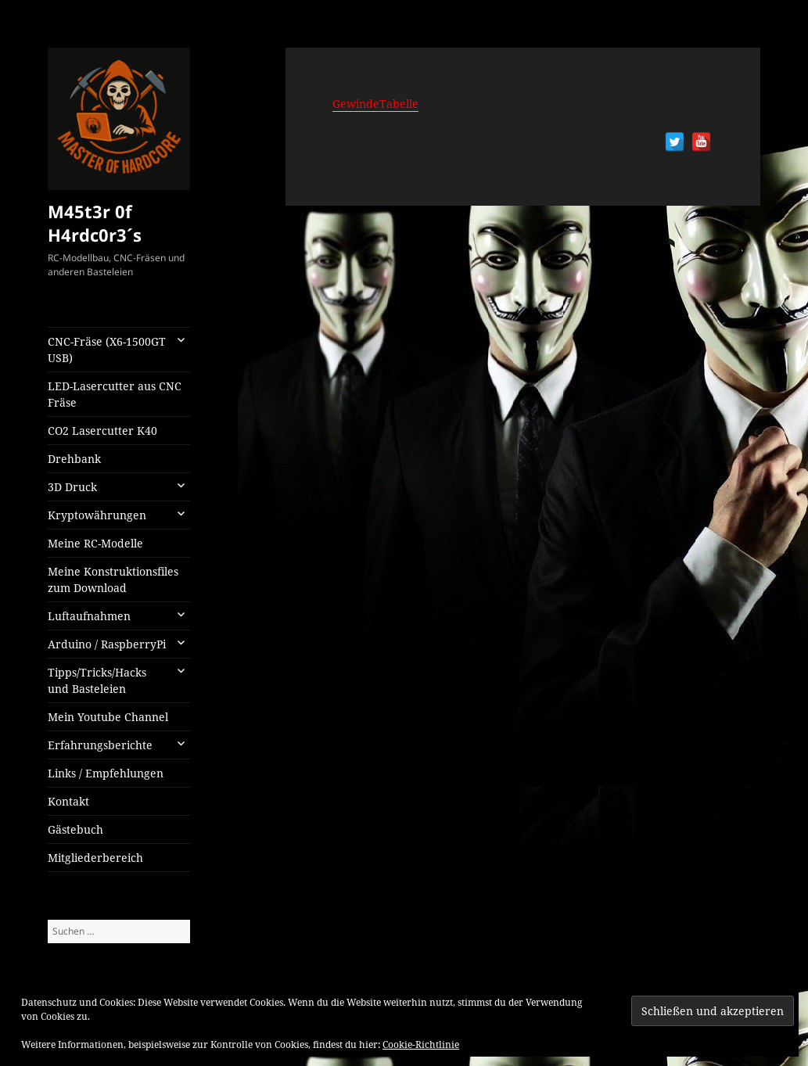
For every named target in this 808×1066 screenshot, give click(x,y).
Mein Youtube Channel (108, 716)
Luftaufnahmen (89, 615)
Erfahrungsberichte (100, 745)
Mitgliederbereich (95, 857)
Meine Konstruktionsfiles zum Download (113, 579)
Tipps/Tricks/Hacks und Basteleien (97, 680)
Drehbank (74, 458)
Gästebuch (75, 829)
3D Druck (72, 486)
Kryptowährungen (97, 515)
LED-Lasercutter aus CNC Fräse (114, 394)
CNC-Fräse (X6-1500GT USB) (107, 349)
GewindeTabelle (375, 103)
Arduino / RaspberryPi (107, 644)
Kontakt (68, 801)
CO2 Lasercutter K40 (102, 430)
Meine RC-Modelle (95, 543)
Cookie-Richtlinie (420, 1044)
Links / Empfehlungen (105, 773)
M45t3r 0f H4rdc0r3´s (95, 222)
